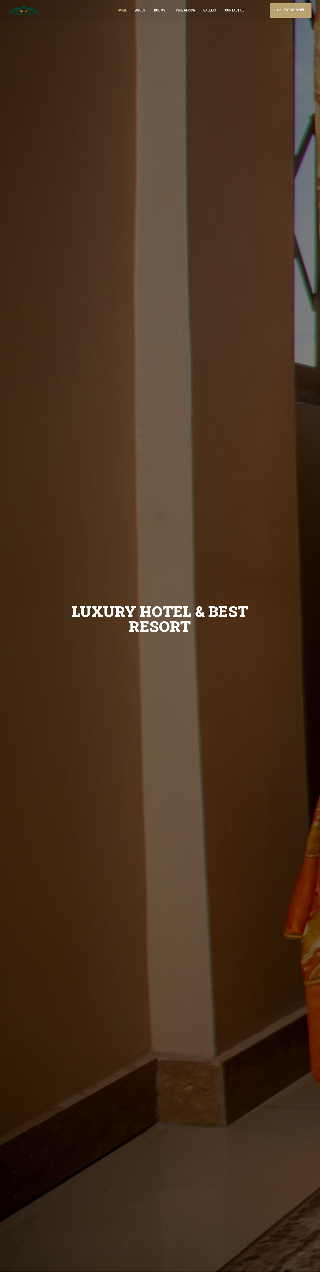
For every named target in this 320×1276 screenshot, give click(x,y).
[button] (12, 630)
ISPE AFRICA (185, 10)
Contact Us (234, 10)
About (140, 10)
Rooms (161, 10)
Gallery (209, 10)
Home (122, 10)
